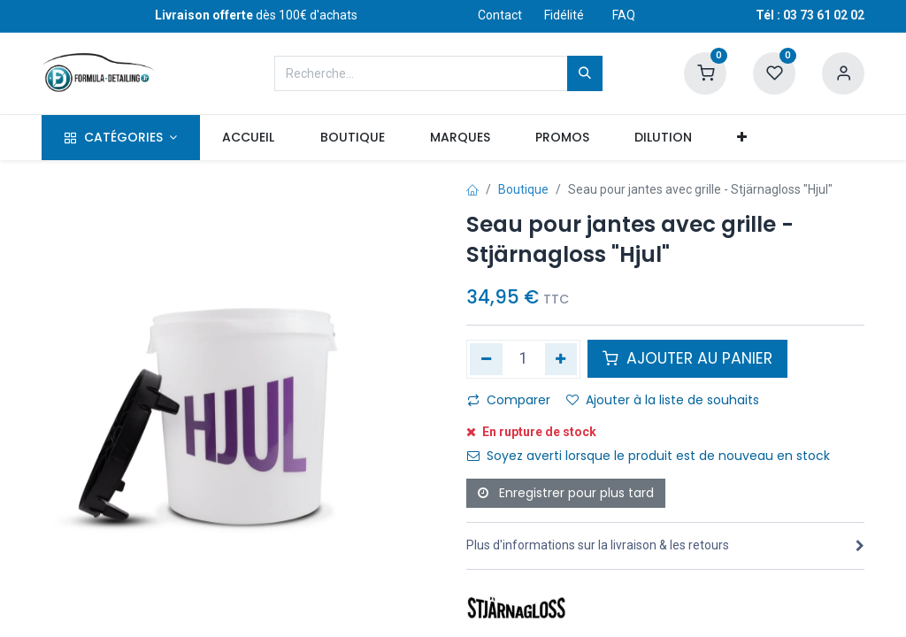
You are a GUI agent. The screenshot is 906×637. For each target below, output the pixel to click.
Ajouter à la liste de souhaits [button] (662, 400)
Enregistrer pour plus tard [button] (566, 493)
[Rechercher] (585, 73)
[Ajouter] (561, 359)
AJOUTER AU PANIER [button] (687, 358)
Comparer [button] (508, 400)
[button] (742, 138)
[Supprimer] (486, 359)
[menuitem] (248, 138)
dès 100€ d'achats (256, 15)
